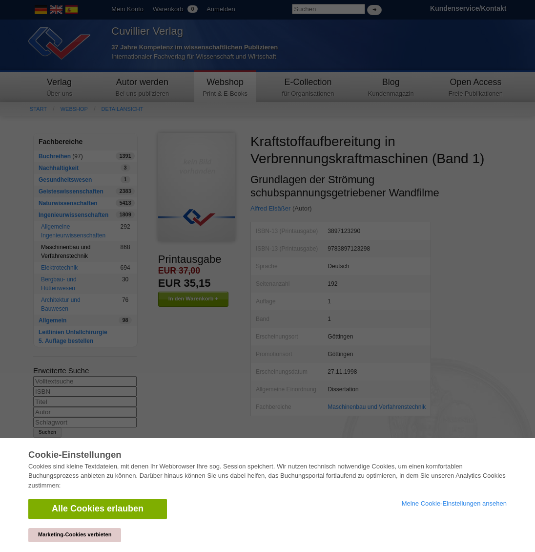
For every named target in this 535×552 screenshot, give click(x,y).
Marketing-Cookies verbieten (74, 534)
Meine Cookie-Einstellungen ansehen (454, 503)
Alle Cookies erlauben (98, 508)
